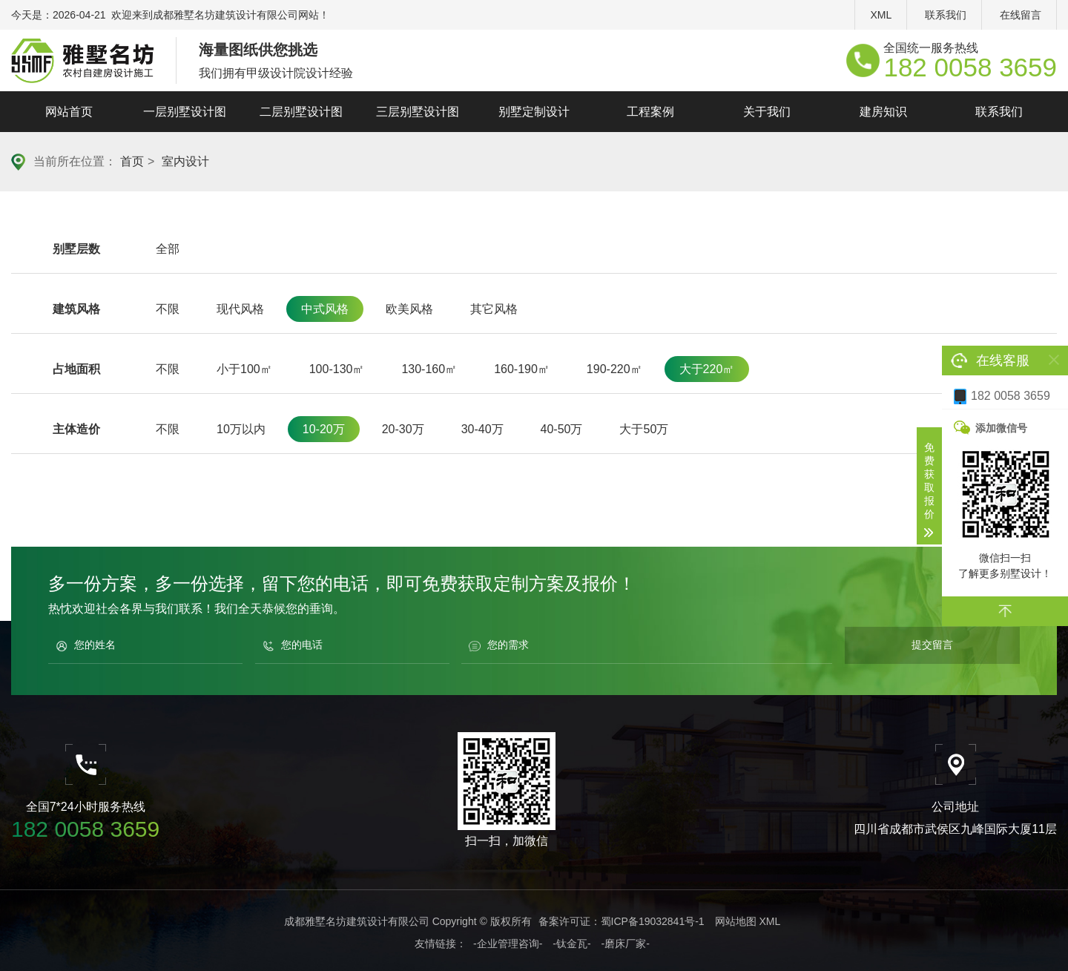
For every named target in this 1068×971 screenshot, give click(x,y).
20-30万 (403, 429)
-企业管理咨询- (507, 943)
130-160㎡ (429, 369)
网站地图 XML (748, 921)
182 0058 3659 (1002, 396)
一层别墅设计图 (184, 111)
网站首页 (69, 111)
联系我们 (945, 15)
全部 (167, 249)
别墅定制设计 (534, 111)
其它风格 (494, 309)
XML (880, 15)
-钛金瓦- (571, 943)
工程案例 (650, 111)
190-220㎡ (614, 369)
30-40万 (482, 429)
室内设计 (185, 161)
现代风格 (240, 309)
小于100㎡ (244, 369)
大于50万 (643, 429)
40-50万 (562, 429)
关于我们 (767, 111)
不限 (167, 309)
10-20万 (324, 429)
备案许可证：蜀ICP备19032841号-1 (621, 921)
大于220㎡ (707, 369)
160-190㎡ (522, 369)
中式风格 (325, 309)
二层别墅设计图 (301, 111)
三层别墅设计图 (417, 111)
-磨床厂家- (625, 943)
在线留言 (1020, 15)
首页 (132, 161)
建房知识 (883, 111)
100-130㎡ (337, 369)
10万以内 (241, 429)
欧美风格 (409, 309)
